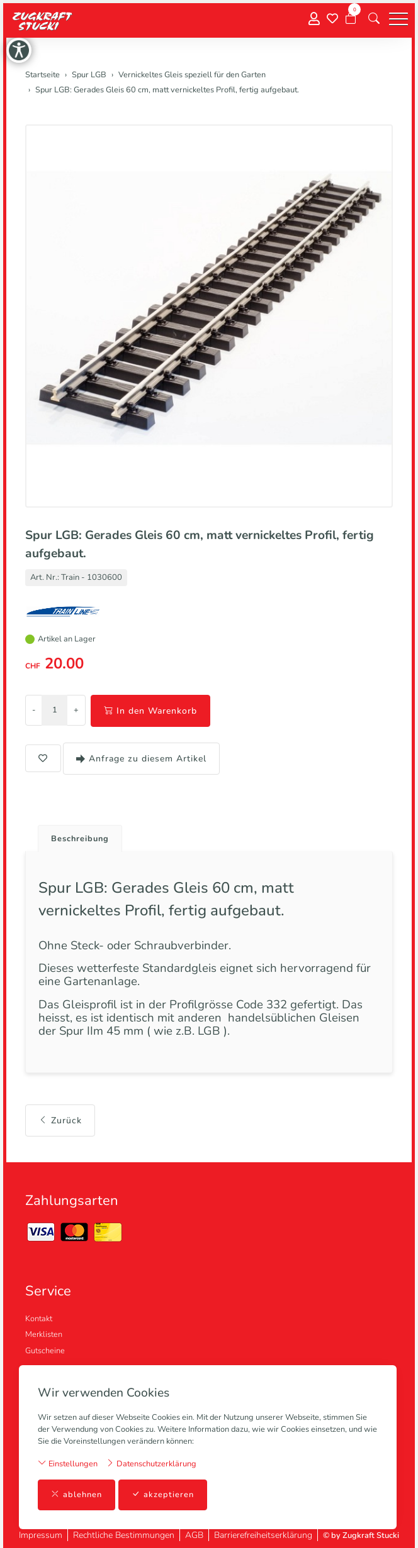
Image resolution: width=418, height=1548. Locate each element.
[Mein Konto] (314, 19)
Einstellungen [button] (68, 1463)
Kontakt (38, 1318)
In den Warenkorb (150, 710)
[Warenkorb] (350, 18)
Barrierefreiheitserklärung (263, 1535)
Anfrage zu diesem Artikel (141, 759)
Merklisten (43, 1334)
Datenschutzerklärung (151, 1463)
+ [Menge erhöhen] (76, 710)
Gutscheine (45, 1350)
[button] (374, 18)
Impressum (40, 1535)
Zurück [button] (60, 1120)
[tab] (75, 835)
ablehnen (76, 1495)
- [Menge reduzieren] (33, 710)
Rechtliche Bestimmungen (123, 1535)
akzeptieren (163, 1495)
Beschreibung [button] (80, 838)
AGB (194, 1535)
